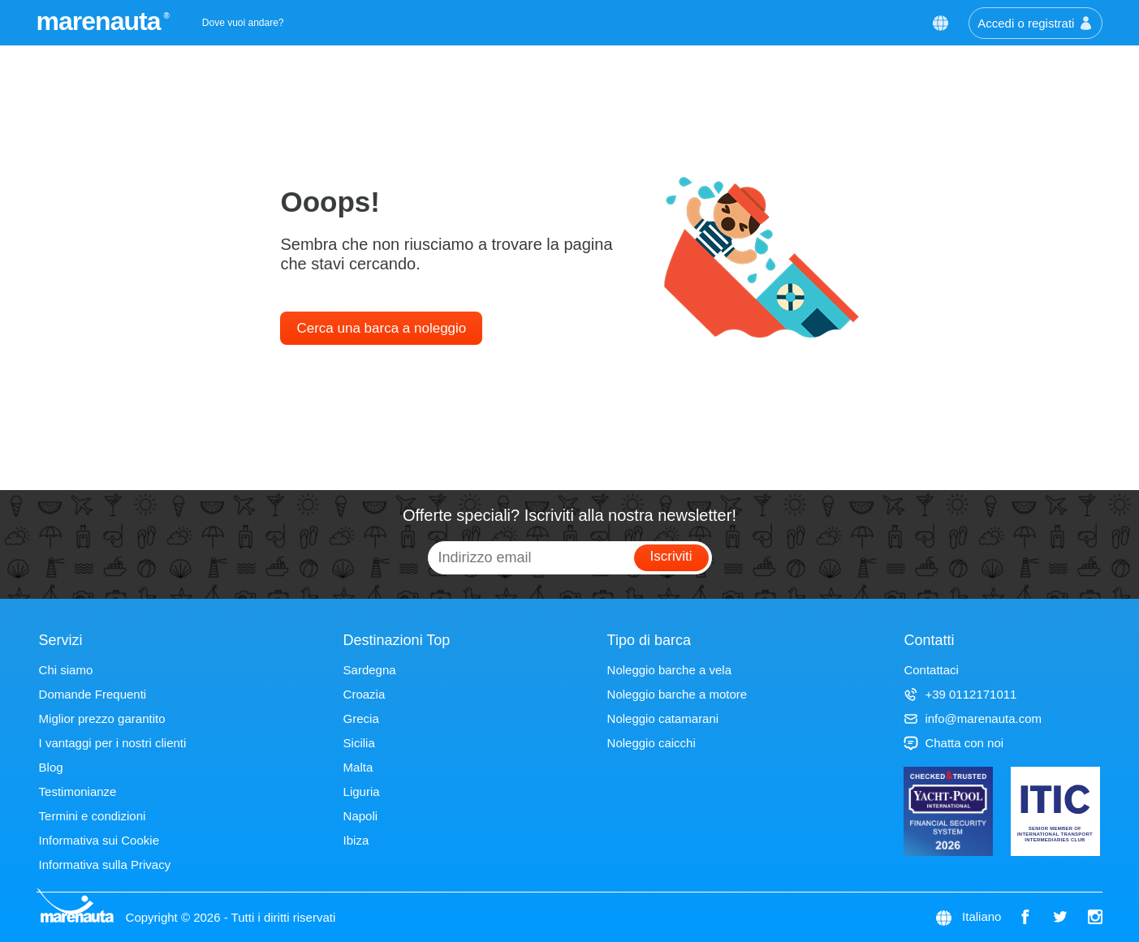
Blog (51, 767)
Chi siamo (66, 670)
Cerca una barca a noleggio (381, 328)
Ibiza (356, 840)
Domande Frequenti (93, 694)
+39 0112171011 (960, 694)
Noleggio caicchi (651, 743)
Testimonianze (78, 791)
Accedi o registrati (1035, 23)
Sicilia (359, 743)
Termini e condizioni (92, 816)
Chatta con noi (953, 743)
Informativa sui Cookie (99, 840)
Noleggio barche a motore (677, 694)
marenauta (101, 21)
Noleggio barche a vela (669, 670)
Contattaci (931, 670)
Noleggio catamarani (663, 718)
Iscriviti (671, 556)
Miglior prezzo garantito (102, 718)
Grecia (361, 718)
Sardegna (369, 670)
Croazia (364, 694)
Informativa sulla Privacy (105, 864)
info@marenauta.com (973, 718)
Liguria (361, 791)
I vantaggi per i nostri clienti (113, 743)
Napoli (360, 816)
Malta (358, 767)
